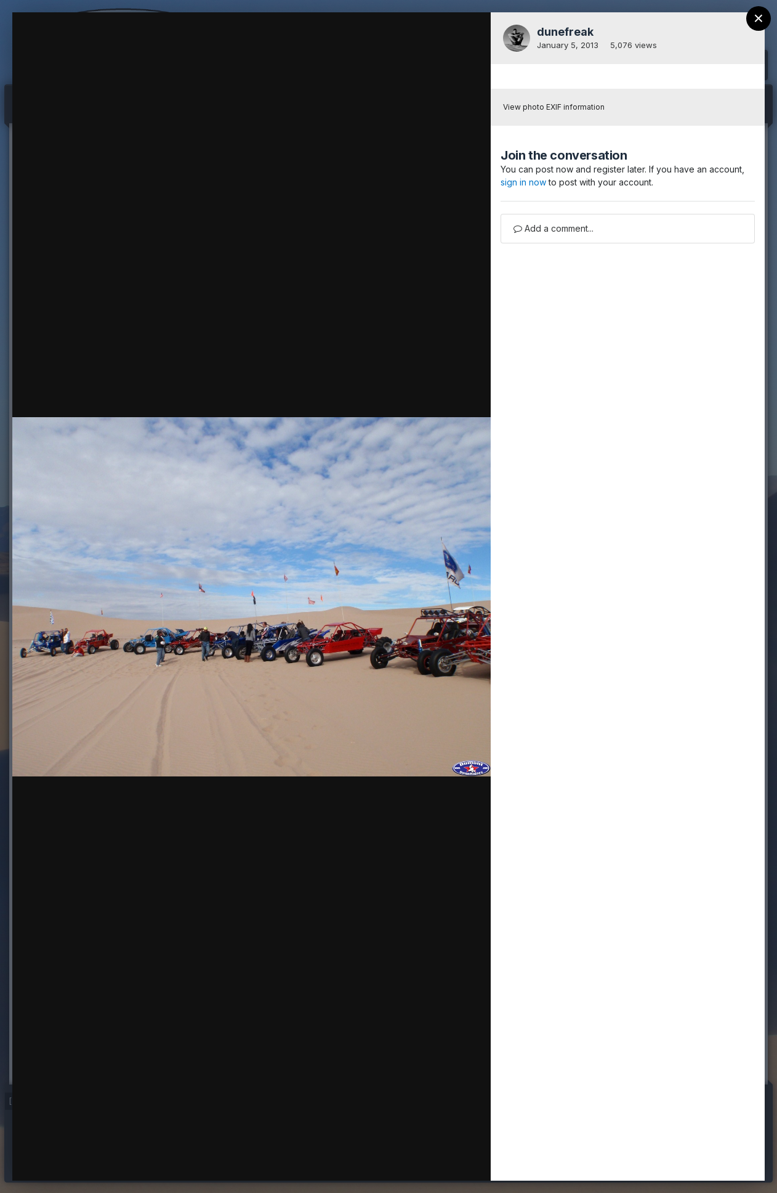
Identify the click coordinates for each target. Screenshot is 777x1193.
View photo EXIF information (554, 107)
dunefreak (565, 31)
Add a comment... (553, 228)
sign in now (523, 182)
